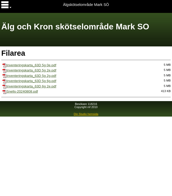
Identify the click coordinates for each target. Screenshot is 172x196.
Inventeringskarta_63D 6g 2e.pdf (31, 86)
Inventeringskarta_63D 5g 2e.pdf (31, 70)
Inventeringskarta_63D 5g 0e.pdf (31, 65)
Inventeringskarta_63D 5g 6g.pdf (31, 81)
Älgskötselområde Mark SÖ (86, 5)
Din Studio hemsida (86, 114)
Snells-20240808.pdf (22, 91)
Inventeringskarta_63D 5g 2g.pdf (31, 76)
